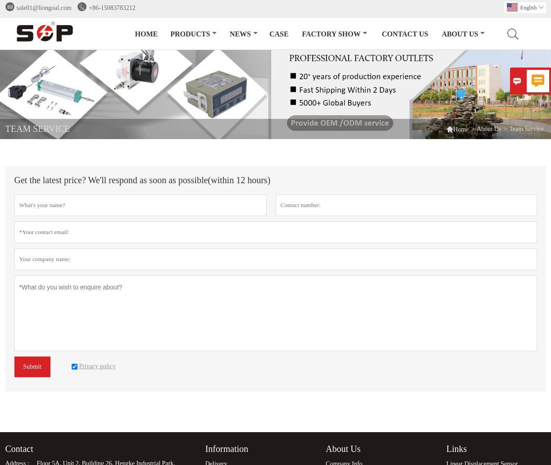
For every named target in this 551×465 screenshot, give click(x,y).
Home (146, 34)
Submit (32, 366)
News (244, 34)
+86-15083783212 (112, 8)
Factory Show (334, 34)
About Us (463, 34)
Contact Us (405, 34)
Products (193, 34)
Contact (19, 449)
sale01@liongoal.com (44, 8)
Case (279, 34)
